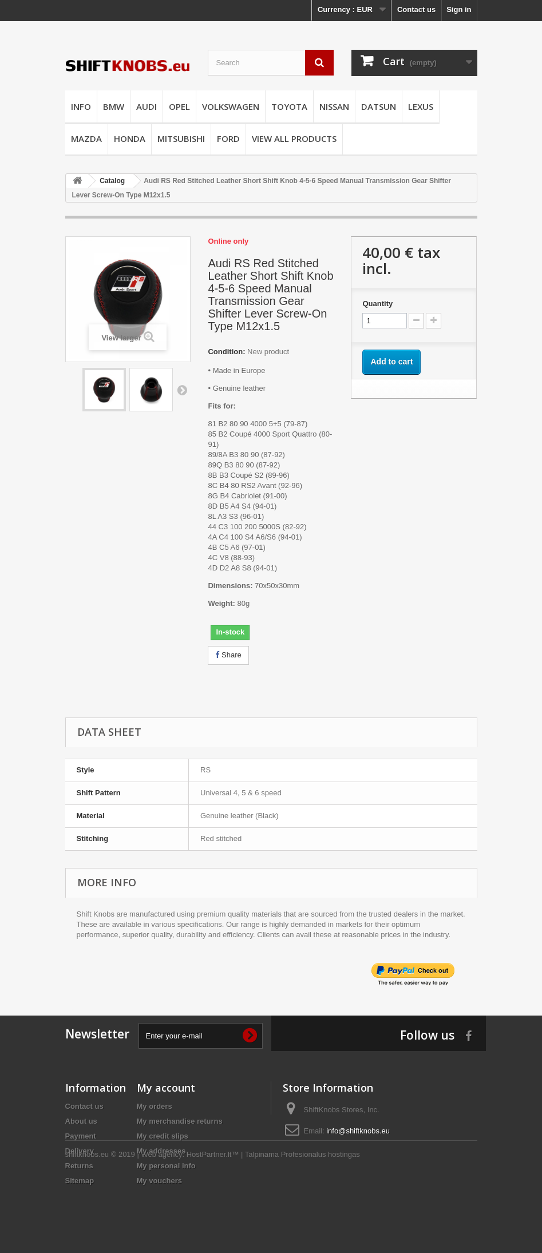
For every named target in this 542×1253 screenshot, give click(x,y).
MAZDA (86, 138)
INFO (81, 106)
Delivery (79, 1151)
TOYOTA (289, 106)
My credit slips (162, 1136)
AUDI (146, 106)
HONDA (129, 138)
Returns (79, 1165)
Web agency (161, 1222)
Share (228, 655)
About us (81, 1121)
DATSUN (378, 106)
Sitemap (79, 1180)
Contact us (416, 9)
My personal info (166, 1165)
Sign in (458, 9)
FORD (228, 138)
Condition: (226, 351)
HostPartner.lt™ (213, 1222)
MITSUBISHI (181, 138)
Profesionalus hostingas (320, 1222)
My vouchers (159, 1180)
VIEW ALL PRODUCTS (294, 138)
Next (182, 389)
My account (166, 1088)
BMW (113, 106)
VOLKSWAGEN (230, 106)
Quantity (377, 303)
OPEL (179, 106)
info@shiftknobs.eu (358, 1131)
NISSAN (334, 106)
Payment (80, 1136)
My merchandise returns (180, 1121)
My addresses (161, 1151)
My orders (154, 1106)
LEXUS (420, 106)
